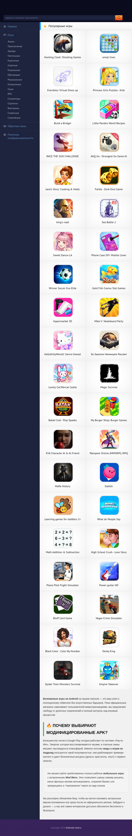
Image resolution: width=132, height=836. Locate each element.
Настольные (14, 55)
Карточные (13, 60)
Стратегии (13, 103)
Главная (10, 26)
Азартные (13, 65)
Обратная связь (14, 126)
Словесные (13, 112)
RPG (10, 93)
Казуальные (14, 70)
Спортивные (14, 117)
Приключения (15, 46)
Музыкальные (15, 79)
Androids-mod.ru (73, 827)
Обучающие (14, 74)
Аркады (11, 51)
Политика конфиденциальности (18, 136)
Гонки (10, 89)
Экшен (11, 41)
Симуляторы (14, 98)
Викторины (13, 108)
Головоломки (14, 84)
